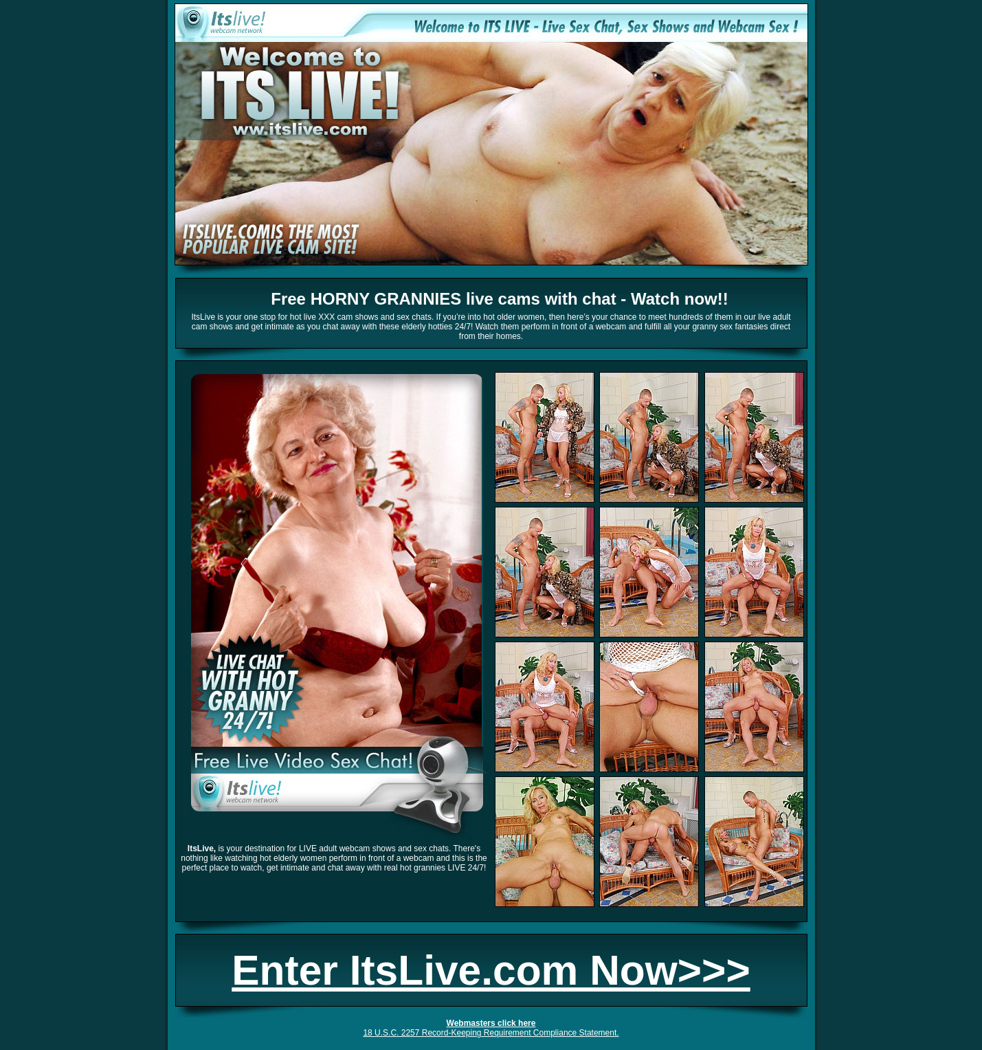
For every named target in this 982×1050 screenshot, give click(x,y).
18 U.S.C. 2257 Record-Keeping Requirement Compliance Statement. (490, 1033)
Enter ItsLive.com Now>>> (491, 970)
